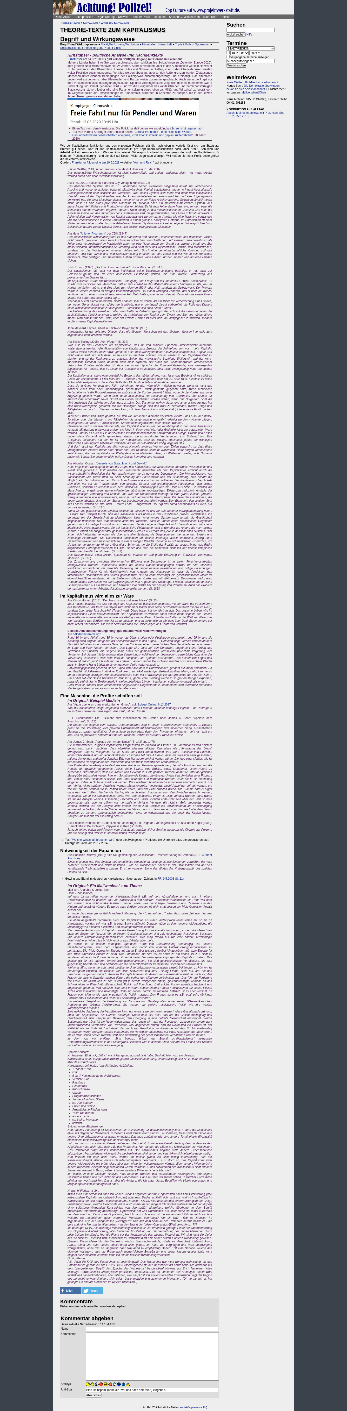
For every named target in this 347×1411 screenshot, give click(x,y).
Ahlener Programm (93, 233)
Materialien (210, 17)
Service (225, 17)
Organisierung (105, 17)
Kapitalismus (90, 22)
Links (117, 48)
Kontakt (184, 1407)
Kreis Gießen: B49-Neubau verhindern (251, 82)
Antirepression (84, 17)
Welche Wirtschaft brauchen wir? (93, 839)
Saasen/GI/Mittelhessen (184, 17)
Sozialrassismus (70, 48)
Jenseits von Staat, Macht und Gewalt (121, 463)
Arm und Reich (143, 162)
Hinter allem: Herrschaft (157, 44)
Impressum (194, 1407)
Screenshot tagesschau (186, 128)
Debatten (160, 17)
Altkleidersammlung (87, 634)
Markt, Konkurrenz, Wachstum (120, 44)
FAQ (204, 1407)
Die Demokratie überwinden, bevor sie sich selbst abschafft (253, 87)
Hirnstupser (74, 59)
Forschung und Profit (98, 48)
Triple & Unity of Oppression (192, 44)
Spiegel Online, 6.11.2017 (154, 704)
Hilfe (249, 34)
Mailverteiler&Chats (254, 92)
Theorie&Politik (141, 17)
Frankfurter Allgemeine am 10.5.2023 (95, 162)
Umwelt (123, 17)
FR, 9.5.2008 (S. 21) (171, 878)
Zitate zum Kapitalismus (115, 22)
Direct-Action (63, 17)
